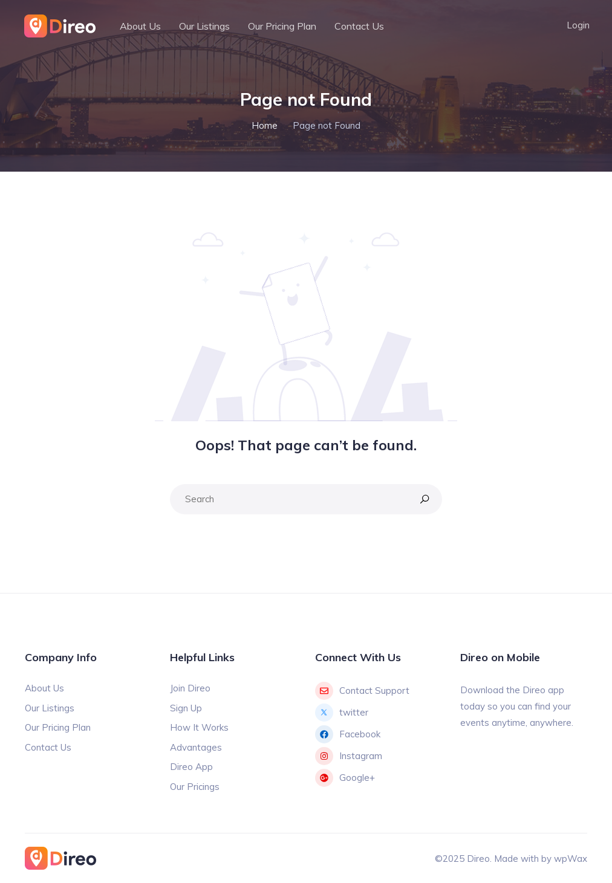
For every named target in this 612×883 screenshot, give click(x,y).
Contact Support (362, 691)
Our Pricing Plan (282, 26)
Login (578, 25)
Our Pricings (195, 786)
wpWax (570, 858)
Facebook (347, 734)
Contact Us (359, 26)
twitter (341, 712)
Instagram (348, 756)
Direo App (191, 766)
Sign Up (186, 708)
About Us (140, 26)
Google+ (345, 778)
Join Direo (190, 688)
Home (265, 125)
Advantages (196, 747)
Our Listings (204, 26)
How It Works (199, 727)
